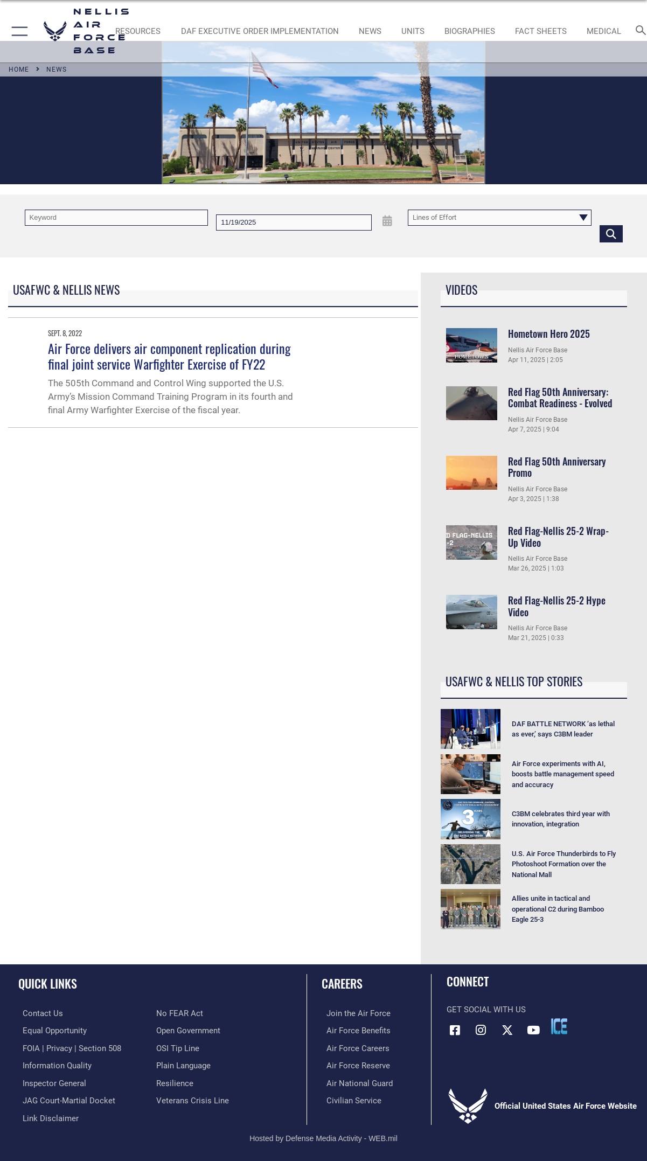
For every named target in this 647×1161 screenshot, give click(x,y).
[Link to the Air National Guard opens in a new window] (355, 1081)
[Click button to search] (611, 233)
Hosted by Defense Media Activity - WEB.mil (323, 1134)
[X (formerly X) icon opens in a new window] (507, 1030)
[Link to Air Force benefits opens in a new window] (354, 1030)
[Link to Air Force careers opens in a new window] (353, 1047)
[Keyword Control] (116, 218)
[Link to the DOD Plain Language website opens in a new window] (183, 1064)
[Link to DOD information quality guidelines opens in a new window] (52, 1064)
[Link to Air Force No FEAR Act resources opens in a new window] (179, 1013)
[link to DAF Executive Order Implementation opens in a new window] (259, 31)
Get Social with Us (486, 1009)
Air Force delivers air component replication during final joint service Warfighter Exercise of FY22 (169, 355)
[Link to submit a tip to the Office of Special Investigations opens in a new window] (177, 1047)
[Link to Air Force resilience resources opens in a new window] (174, 1081)
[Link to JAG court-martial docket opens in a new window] (64, 1098)
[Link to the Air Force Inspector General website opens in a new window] (50, 1081)
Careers (342, 983)
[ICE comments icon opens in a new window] (559, 1026)
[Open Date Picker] (387, 221)
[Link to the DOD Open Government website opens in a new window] (188, 1030)
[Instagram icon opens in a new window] (481, 1030)
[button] (17, 31)
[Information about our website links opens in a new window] (46, 1115)
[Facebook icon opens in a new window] (455, 1030)
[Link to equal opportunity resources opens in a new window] (50, 1030)
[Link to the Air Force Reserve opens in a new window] (353, 1064)
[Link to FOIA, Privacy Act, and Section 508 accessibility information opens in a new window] (67, 1047)
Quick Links (47, 983)
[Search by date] (294, 222)
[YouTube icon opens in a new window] (533, 1030)
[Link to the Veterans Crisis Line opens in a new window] (192, 1098)
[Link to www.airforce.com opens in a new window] (354, 1013)
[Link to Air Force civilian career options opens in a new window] (349, 1098)
